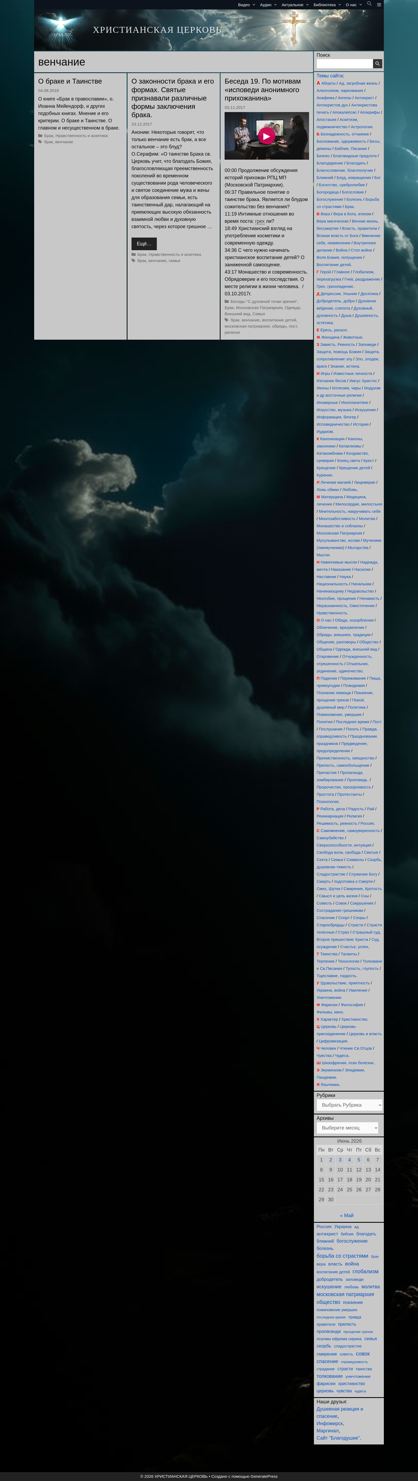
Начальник (361, 584)
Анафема (325, 97)
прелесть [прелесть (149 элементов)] (347, 1324)
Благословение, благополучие (345, 170)
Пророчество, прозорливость (344, 787)
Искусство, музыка (334, 409)
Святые (371, 852)
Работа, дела (332, 808)
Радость (356, 808)
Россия (367, 823)
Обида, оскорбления (354, 620)
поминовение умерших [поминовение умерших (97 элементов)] (337, 1310)
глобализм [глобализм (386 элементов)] (366, 1271)
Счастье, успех (354, 946)
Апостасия (326, 119)
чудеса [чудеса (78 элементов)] (360, 1391)
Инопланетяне (354, 402)
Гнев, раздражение (362, 279)
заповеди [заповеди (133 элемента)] (354, 1279)
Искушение (365, 409)
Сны (365, 896)
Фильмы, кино (330, 1012)
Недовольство (360, 591)
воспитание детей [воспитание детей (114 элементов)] (333, 1272)
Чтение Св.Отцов (355, 1048)
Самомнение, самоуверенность (350, 830)
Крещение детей (354, 467)
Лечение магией (336, 482)
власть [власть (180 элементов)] (335, 1264)
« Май (346, 1215)
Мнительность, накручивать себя (349, 511)
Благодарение (330, 163)
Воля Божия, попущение (339, 257)
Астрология (361, 126)
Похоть (352, 729)
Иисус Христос (363, 380)
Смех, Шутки (328, 888)
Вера (325, 213)
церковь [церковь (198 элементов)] (325, 1390)
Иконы (323, 388)
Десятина (369, 293)
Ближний (325, 177)
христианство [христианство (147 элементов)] (351, 1383)
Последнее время (352, 721)
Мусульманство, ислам (338, 540)
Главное (342, 272)
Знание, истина (344, 366)
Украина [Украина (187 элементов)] (343, 1226)
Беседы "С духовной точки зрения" (264, 301)
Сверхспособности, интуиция (344, 845)
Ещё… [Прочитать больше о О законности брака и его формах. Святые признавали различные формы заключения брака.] (144, 243)
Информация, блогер (336, 417)
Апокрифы (370, 112)
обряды (279, 326)
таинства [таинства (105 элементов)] (364, 1369)
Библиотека (329, 4)
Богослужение (330, 199)
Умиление (358, 990)
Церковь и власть (365, 1033)
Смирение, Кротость (363, 888)
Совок (341, 903)
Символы (355, 859)
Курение (324, 475)
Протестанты (349, 794)
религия (232, 332)
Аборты (328, 83)
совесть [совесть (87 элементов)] (346, 1354)
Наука (345, 576)
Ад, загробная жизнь (358, 83)
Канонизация (332, 438)
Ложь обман (328, 489)
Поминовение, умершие (339, 714)
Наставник (326, 576)
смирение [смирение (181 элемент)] (327, 1354)
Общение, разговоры (336, 642)
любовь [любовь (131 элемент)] (351, 1287)
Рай (370, 808)
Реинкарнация (330, 816)
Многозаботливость (337, 518)
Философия (352, 1004)
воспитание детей (279, 320)
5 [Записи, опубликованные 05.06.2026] (358, 1160)
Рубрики (326, 1095)
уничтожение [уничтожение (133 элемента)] (358, 1376)
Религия (354, 816)
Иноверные (327, 402)
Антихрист (364, 97)
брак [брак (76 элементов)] (374, 1256)
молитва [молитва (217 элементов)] (371, 1286)
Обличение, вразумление (340, 627)
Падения (329, 678)
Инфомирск (330, 1423)
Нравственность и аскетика (81, 135)
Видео (248, 4)
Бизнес (323, 155)
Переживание (353, 678)
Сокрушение (361, 903)
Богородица (328, 192)
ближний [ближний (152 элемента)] (325, 1241)
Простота (325, 794)
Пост (377, 721)
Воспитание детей (334, 264)
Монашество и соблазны (340, 525)
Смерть (324, 881)
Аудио (269, 4)
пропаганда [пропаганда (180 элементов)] (329, 1331)
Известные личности (353, 373)
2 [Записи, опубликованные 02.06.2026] (331, 1160)
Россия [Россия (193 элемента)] (324, 1226)
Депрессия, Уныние (339, 293)
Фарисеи (329, 1004)
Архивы (325, 1118)
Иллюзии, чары (346, 388)
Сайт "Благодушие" (338, 1438)
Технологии (348, 961)
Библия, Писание (351, 148)
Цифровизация (333, 1041)
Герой (325, 272)
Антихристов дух (332, 105)
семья (174, 260)
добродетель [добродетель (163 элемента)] (330, 1279)
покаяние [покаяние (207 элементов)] (353, 1302)
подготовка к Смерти (353, 881)
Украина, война (331, 990)
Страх (343, 932)
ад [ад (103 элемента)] (356, 1227)
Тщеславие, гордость (336, 975)
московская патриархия (247, 326)
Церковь (328, 1026)
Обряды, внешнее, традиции (343, 634)
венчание (64, 141)
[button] (369, 4)
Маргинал (328, 1430)
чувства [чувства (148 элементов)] (344, 1391)
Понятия (324, 721)
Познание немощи (334, 692)
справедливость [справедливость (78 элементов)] (354, 1362)
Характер (329, 1019)
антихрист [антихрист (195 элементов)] (327, 1233)
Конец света (348, 460)
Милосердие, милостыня (358, 504)
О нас (355, 4)
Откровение (328, 656)
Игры (325, 373)
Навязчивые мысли (339, 562)
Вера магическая (333, 221)
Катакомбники (330, 453)
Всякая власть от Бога (337, 235)
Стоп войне (361, 250)
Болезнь (354, 199)
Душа (346, 315)
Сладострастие (331, 874)
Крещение (326, 467)
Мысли (323, 555)
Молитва (367, 518)
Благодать (356, 163)
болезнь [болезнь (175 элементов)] (325, 1248)
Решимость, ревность (337, 823)
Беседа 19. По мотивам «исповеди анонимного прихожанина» (263, 89)
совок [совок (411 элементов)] (363, 1354)
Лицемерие (364, 482)
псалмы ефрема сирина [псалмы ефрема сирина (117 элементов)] (339, 1338)
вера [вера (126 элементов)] (321, 1264)
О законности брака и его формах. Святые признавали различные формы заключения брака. (173, 98)
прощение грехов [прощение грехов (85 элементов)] (358, 1332)
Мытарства (358, 547)
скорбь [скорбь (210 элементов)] (324, 1346)
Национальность (332, 584)
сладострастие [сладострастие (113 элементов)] (348, 1346)
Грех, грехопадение (335, 286)
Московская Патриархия (259, 307)
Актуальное (296, 4)
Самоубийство (330, 837)
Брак (48, 135)
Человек (328, 1048)
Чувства (324, 1055)
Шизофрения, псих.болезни (347, 1062)
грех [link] (260, 221)
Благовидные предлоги (355, 155)
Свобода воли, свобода (338, 852)
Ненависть (369, 598)
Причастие (327, 772)
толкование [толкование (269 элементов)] (330, 1376)
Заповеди (367, 344)
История (361, 424)
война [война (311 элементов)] (352, 1264)
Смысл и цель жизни (338, 896)
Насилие (363, 569)
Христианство (354, 1019)
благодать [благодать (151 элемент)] (366, 1234)
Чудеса (341, 1055)
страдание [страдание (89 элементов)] (326, 1369)
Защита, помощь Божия (339, 351)
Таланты (349, 954)
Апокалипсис (344, 112)
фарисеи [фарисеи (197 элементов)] (326, 1383)
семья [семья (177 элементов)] (370, 1338)
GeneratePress (264, 1476)
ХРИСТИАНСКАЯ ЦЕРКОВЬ (157, 30)
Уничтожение (329, 997)
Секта (322, 859)
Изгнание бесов (331, 380)
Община (324, 649)
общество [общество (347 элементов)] (328, 1302)
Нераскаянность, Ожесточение (346, 605)
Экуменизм (331, 1070)
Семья (259, 313)
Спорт (344, 917)
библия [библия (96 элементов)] (347, 1234)
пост (293, 326)
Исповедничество (333, 424)
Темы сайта (330, 75)
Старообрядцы (331, 925)
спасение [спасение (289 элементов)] (327, 1361)
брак (48, 141)
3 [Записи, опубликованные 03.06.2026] (340, 1160)
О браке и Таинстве (70, 81)
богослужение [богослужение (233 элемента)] (352, 1241)
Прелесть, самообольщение (343, 765)
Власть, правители (359, 228)
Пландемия (354, 685)
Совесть (324, 903)
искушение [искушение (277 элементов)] (329, 1286)
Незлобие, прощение (336, 598)
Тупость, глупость (362, 968)
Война (341, 250)
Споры (359, 917)
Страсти (355, 925)
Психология (327, 801)
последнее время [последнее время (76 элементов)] (331, 1317)
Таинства (328, 954)
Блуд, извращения (353, 177)
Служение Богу (363, 874)
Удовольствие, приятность (345, 983)
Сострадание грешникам (340, 910)
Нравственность (332, 613)
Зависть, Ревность (337, 344)
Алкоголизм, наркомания (340, 90)
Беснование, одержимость (341, 141)
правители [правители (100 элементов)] (326, 1324)
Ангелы (345, 97)
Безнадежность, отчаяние (345, 134)
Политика (357, 707)
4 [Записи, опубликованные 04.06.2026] (349, 1160)
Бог (377, 177)
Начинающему (330, 591)
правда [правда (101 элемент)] (354, 1317)
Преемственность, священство (345, 758)
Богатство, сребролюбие (342, 184)
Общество (368, 642)
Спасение (326, 917)
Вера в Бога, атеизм (352, 213)
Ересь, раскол (333, 330)
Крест (368, 460)
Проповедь (357, 779)
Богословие (353, 192)
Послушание (330, 729)
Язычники (330, 1084)
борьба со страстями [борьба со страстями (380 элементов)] (342, 1256)
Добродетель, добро (336, 301)
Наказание (341, 569)
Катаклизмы (350, 446)
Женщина (330, 337)
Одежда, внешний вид (356, 649)
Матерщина (332, 496)
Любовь (349, 489)
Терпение (325, 961)
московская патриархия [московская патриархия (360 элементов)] (345, 1294)
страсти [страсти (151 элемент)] (345, 1369)
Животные (352, 337)
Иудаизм (325, 431)
